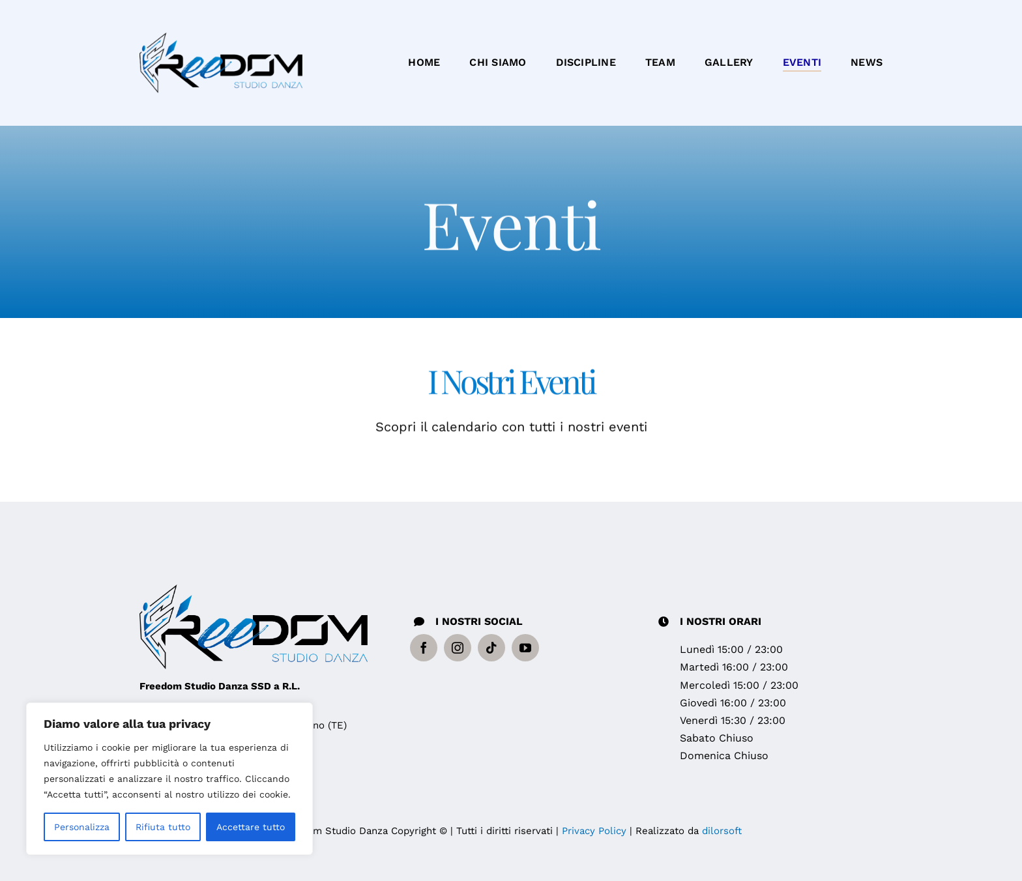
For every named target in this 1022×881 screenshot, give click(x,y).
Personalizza (82, 827)
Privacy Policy (594, 831)
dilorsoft (722, 831)
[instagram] (457, 647)
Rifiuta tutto (163, 827)
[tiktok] (491, 647)
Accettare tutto (250, 827)
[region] (169, 778)
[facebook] (423, 647)
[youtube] (525, 647)
